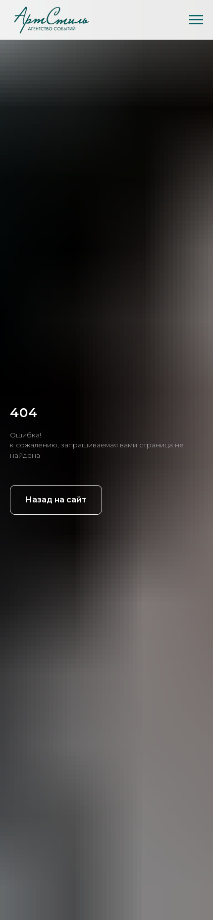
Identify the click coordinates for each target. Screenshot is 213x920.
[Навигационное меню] (196, 20)
